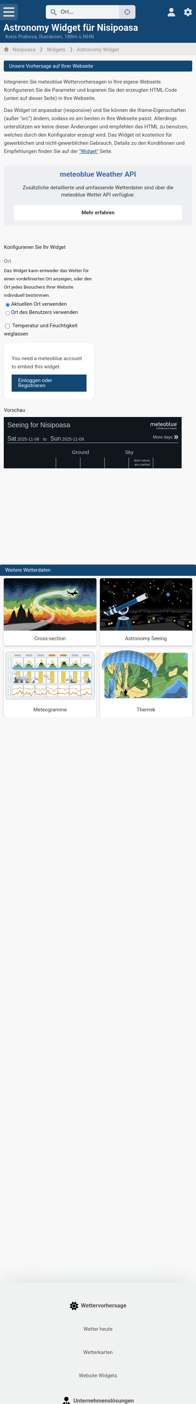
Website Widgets (98, 1376)
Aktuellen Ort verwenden (39, 304)
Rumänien (50, 37)
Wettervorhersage (98, 1306)
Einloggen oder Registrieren (35, 383)
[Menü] (9, 12)
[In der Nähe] (127, 12)
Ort (7, 261)
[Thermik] (146, 683)
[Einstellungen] (188, 12)
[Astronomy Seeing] (146, 612)
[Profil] (171, 12)
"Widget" (88, 151)
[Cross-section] (50, 612)
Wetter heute (98, 1329)
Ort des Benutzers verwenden (44, 312)
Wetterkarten (98, 1352)
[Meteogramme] (50, 683)
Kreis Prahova (21, 37)
